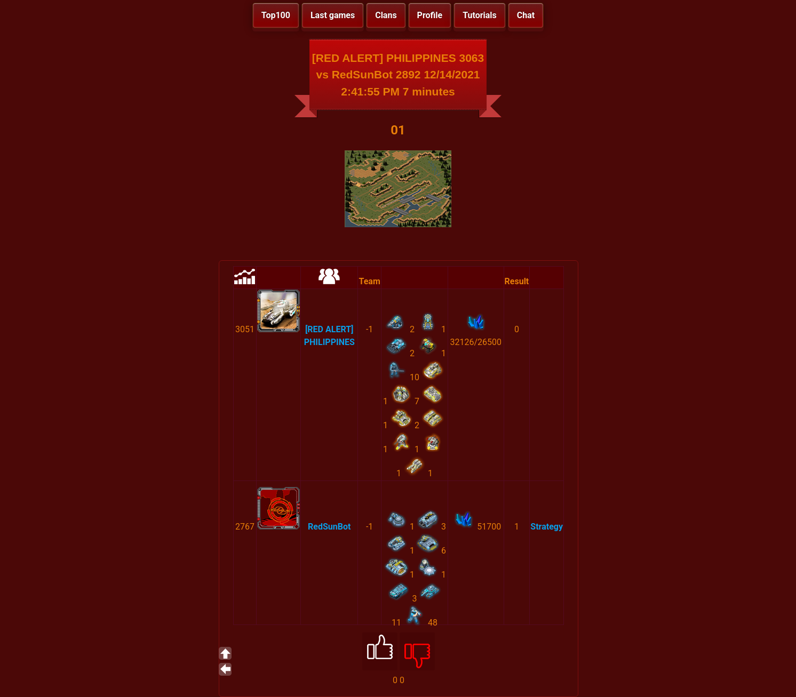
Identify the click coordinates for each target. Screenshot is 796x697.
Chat (526, 15)
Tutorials (480, 15)
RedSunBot (329, 527)
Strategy (546, 527)
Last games (333, 15)
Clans (385, 15)
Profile (430, 15)
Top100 (275, 15)
